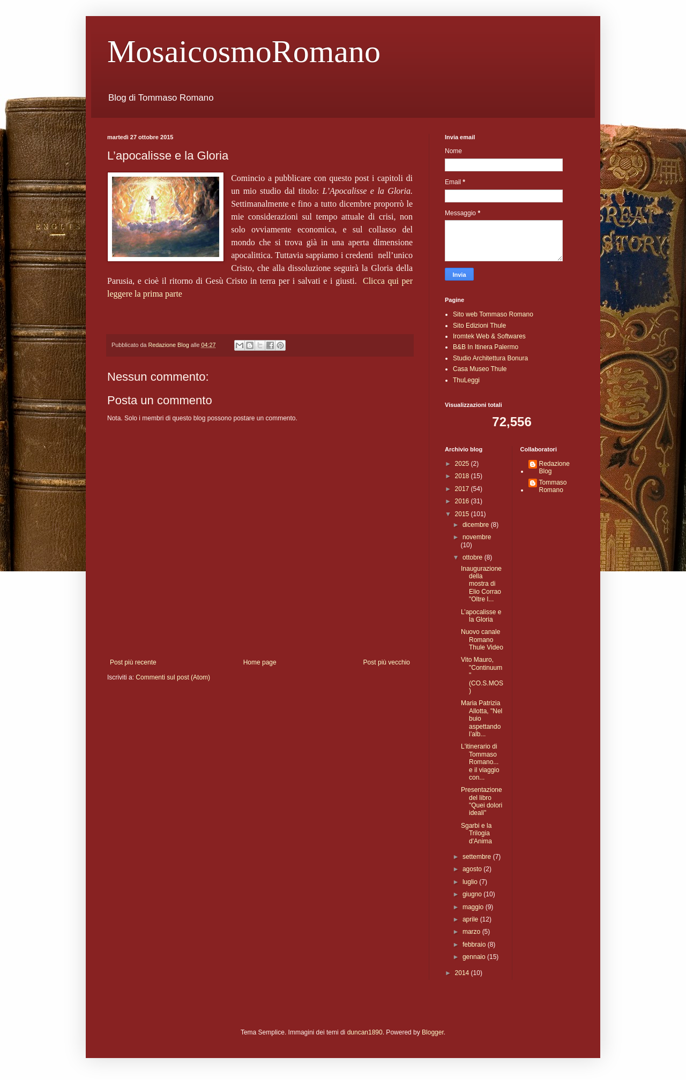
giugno (473, 894)
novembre (477, 537)
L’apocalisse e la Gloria (481, 615)
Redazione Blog (554, 467)
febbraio (475, 944)
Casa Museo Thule (480, 369)
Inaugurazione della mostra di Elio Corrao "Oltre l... (481, 584)
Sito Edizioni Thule (479, 325)
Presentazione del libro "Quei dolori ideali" (481, 801)
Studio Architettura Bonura (490, 358)
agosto (473, 869)
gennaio (475, 957)
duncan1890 (365, 1032)
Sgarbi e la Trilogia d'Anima (476, 833)
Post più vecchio (386, 662)
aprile (471, 919)
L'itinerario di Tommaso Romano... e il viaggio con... (480, 762)
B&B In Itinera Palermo (485, 347)
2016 (463, 501)
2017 (463, 489)
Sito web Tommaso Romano (493, 314)
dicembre (477, 524)
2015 (463, 514)
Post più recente (133, 662)
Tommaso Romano (553, 486)
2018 (463, 476)
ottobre (473, 557)
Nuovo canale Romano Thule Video (482, 639)
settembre (478, 856)
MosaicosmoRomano (244, 51)
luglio (471, 882)
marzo (472, 931)
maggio (474, 907)
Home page (260, 662)
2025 (463, 463)
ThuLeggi (466, 380)
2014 (463, 973)
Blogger (433, 1032)
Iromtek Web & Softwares (489, 336)
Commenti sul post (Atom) (173, 677)
